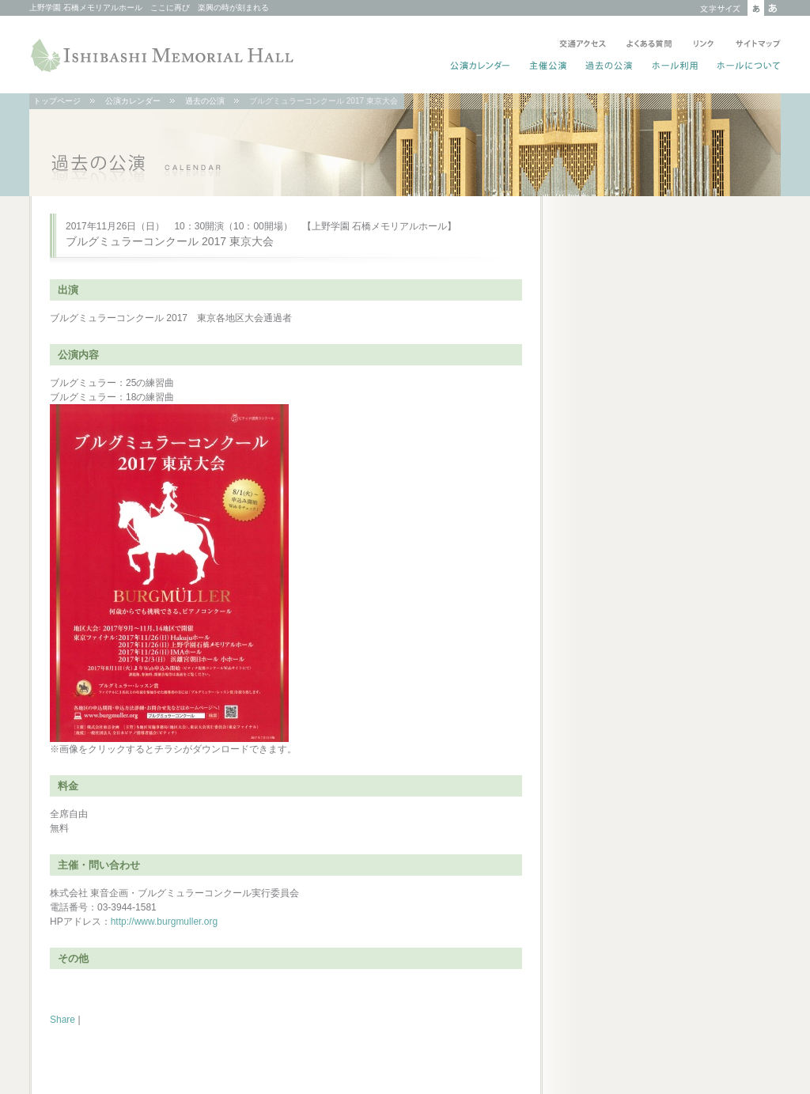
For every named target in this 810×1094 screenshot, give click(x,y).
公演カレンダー (480, 67)
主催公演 (548, 67)
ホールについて (745, 67)
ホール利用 (675, 67)
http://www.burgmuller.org (164, 921)
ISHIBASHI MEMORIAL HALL (163, 55)
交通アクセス (582, 45)
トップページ (57, 101)
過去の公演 (609, 67)
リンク (703, 45)
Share (62, 1019)
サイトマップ (755, 45)
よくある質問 (649, 45)
